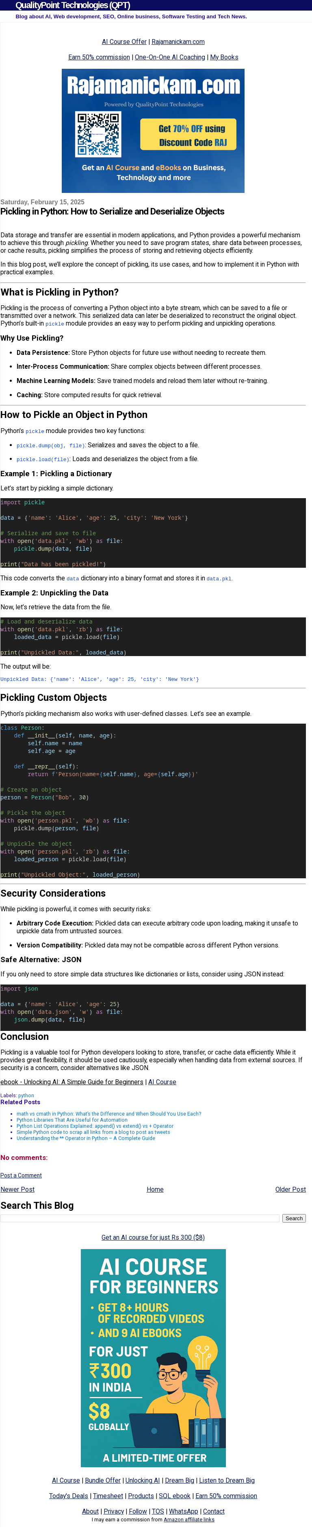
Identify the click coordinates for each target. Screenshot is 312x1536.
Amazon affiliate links (189, 1521)
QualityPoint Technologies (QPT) (72, 5)
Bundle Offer (103, 1482)
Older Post (290, 1191)
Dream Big (179, 1482)
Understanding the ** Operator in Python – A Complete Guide (86, 1139)
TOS (158, 1512)
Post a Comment (21, 1176)
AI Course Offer (124, 42)
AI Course (162, 1083)
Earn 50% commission (99, 57)
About (90, 1512)
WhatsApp (183, 1512)
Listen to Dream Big (227, 1482)
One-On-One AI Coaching (170, 57)
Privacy (114, 1512)
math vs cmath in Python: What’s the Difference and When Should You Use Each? (109, 1115)
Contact (214, 1512)
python (26, 1097)
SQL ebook (175, 1497)
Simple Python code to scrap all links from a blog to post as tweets (93, 1133)
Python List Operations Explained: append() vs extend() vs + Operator (95, 1127)
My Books (224, 57)
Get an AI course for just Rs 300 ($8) (153, 1239)
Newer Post (17, 1191)
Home (155, 1191)
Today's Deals (68, 1497)
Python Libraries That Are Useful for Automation (72, 1121)
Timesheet (108, 1497)
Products (141, 1497)
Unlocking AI (143, 1482)
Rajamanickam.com (178, 42)
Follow (138, 1512)
